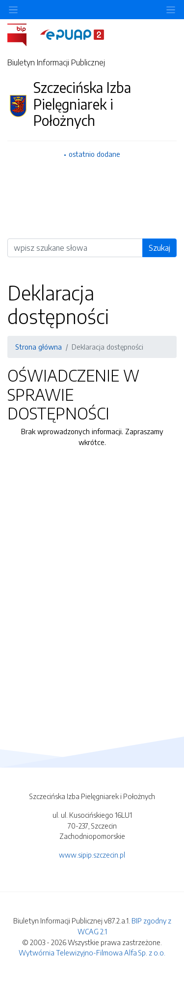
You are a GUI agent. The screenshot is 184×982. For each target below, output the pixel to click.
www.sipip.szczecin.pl (92, 854)
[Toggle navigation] (170, 9)
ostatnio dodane (94, 153)
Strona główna (38, 346)
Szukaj (159, 248)
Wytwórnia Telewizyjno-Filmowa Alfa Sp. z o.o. (92, 952)
